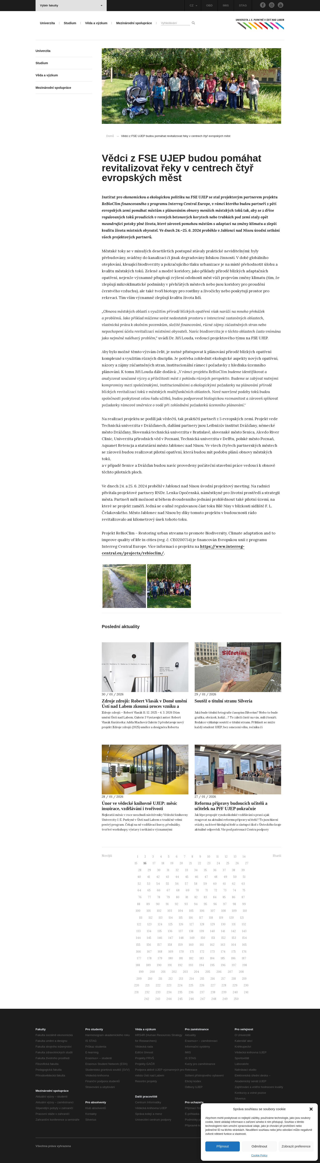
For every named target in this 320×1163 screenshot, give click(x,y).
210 (150, 979)
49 (225, 877)
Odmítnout (259, 1146)
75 (243, 890)
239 (224, 992)
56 (177, 884)
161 (202, 945)
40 (139, 877)
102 (159, 911)
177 (139, 958)
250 (236, 999)
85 (224, 897)
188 (138, 965)
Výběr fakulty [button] (71, 5)
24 (218, 863)
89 (148, 904)
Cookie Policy (259, 1155)
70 (197, 890)
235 (180, 992)
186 (233, 958)
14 (244, 856)
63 (243, 884)
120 (231, 918)
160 (191, 945)
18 (163, 863)
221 (147, 985)
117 (201, 918)
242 (146, 999)
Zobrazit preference (296, 1146)
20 (181, 863)
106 (202, 911)
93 (186, 904)
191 (170, 965)
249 (225, 999)
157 (159, 945)
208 (241, 972)
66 (158, 890)
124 (160, 924)
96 (215, 904)
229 (234, 985)
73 (224, 890)
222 (158, 985)
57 (186, 884)
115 (181, 918)
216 (212, 979)
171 (192, 951)
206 (219, 972)
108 (223, 911)
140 (212, 931)
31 (168, 870)
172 (202, 951)
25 (227, 863)
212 (170, 979)
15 (136, 863)
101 (149, 911)
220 (136, 985)
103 (170, 911)
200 (152, 972)
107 (213, 911)
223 (169, 985)
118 (211, 918)
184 (212, 958)
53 (148, 884)
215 (202, 979)
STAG (243, 5)
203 (185, 972)
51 (244, 877)
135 (160, 931)
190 (159, 965)
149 (192, 938)
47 (206, 877)
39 (243, 870)
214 (191, 979)
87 (243, 897)
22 (199, 863)
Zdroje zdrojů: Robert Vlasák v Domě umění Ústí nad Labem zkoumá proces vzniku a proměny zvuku (144, 706)
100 (138, 911)
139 (202, 931)
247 (202, 999)
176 (244, 951)
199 (141, 972)
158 (170, 945)
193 (191, 965)
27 (246, 863)
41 (148, 877)
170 (181, 951)
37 (224, 870)
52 (139, 884)
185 (223, 958)
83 (205, 897)
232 (147, 992)
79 (168, 897)
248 (213, 999)
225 (191, 985)
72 (215, 890)
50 (235, 877)
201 (163, 972)
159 (180, 945)
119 (221, 918)
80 (177, 897)
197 (234, 965)
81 (187, 897)
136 (170, 931)
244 (169, 999)
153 (234, 938)
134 (149, 931)
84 (214, 897)
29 (149, 870)
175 (234, 951)
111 (140, 918)
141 (223, 931)
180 (170, 958)
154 (244, 938)
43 (167, 877)
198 (244, 965)
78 (158, 897)
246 (191, 999)
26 (237, 863)
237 (202, 992)
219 (244, 979)
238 (213, 992)
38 (233, 870)
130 (223, 924)
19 (171, 863)
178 (149, 958)
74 (234, 890)
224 (180, 985)
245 (180, 999)
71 (206, 890)
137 (181, 931)
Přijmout (222, 1146)
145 (149, 938)
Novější (107, 856)
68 (178, 890)
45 (186, 877)
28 (139, 870)
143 (244, 931)
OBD (209, 5)
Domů (110, 136)
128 (202, 924)
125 (170, 924)
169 (170, 951)
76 (140, 897)
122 (139, 924)
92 (176, 904)
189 (148, 965)
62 (233, 884)
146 (160, 938)
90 (158, 904)
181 (181, 958)
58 (195, 884)
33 (186, 870)
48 (215, 877)
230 (246, 985)
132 (244, 924)
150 (203, 938)
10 (208, 856)
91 (167, 904)
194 (201, 965)
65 (149, 890)
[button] (311, 1109)
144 (138, 938)
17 (154, 863)
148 (181, 938)
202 (174, 972)
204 (196, 972)
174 (223, 951)
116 (191, 918)
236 (191, 992)
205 (207, 972)
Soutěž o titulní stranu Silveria (223, 700)
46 (196, 877)
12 (226, 856)
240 (235, 992)
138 (191, 931)
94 (196, 904)
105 (191, 911)
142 (233, 931)
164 (233, 945)
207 (230, 972)
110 (245, 911)
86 (233, 897)
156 (149, 945)
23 (208, 863)
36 (214, 870)
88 (138, 904)
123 (149, 924)
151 (213, 938)
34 (196, 870)
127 (192, 924)
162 (212, 945)
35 (205, 870)
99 (244, 904)
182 (191, 958)
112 (150, 918)
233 (158, 992)
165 (244, 945)
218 (234, 979)
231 (136, 992)
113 (160, 918)
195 (212, 965)
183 (202, 958)
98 (234, 904)
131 (234, 924)
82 (196, 897)
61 (224, 884)
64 (139, 890)
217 (223, 979)
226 (202, 985)
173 (212, 951)
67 (168, 890)
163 (223, 945)
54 (158, 884)
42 (158, 877)
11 (217, 856)
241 (246, 992)
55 (167, 884)
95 (205, 904)
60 (215, 884)
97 (224, 904)
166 (138, 951)
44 (177, 877)
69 (187, 890)
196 (223, 965)
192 (180, 965)
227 (213, 985)
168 (160, 951)
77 (149, 897)
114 (171, 918)
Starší (277, 856)
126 (181, 924)
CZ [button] (193, 5)
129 (212, 924)
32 (177, 870)
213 (181, 979)
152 (223, 938)
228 (224, 985)
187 (244, 958)
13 (235, 856)
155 (138, 945)
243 (157, 999)
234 (169, 992)
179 (160, 958)
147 (170, 938)
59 (205, 884)
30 (158, 870)
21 (190, 863)
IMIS (226, 5)
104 (180, 911)
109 (234, 911)
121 (242, 918)
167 (149, 951)
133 (138, 931)
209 (139, 979)
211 (160, 979)
